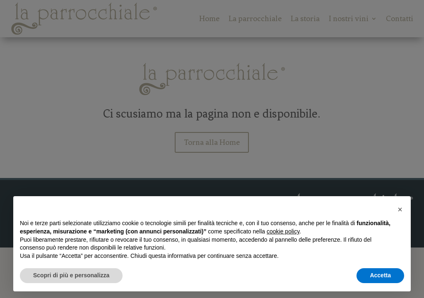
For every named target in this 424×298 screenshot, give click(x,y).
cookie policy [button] (283, 231)
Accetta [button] (380, 275)
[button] (400, 209)
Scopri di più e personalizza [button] (71, 275)
